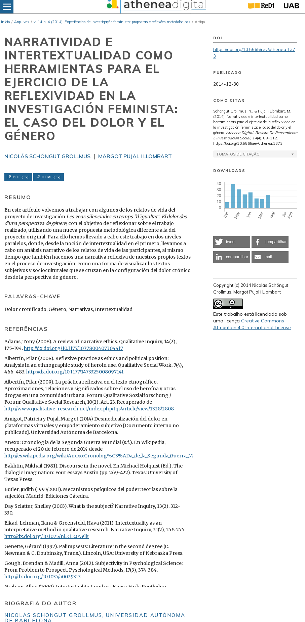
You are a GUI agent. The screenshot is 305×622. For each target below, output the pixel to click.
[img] (155, 6)
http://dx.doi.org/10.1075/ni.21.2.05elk (46, 536)
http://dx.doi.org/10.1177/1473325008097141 (75, 372)
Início (5, 22)
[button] (231, 242)
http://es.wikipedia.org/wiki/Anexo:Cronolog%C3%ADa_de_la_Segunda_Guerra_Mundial (106, 456)
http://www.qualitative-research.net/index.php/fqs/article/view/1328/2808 (89, 409)
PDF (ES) (20, 177)
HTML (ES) (51, 177)
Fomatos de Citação (238, 154)
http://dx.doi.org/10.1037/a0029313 (42, 577)
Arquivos (21, 22)
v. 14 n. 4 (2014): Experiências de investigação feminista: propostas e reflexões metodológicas (112, 22)
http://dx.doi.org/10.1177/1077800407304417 (73, 348)
